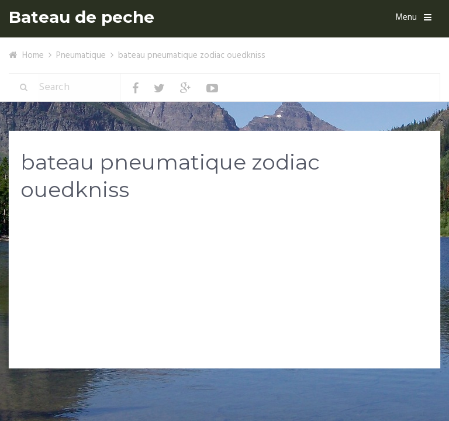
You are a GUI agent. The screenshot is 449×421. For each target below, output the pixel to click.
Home (33, 56)
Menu (406, 18)
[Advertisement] (224, 303)
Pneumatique (81, 56)
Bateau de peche (81, 17)
